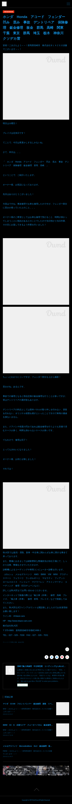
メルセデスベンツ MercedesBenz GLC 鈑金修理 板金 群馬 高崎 (33, 746)
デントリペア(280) (8, 642)
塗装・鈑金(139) (19, 642)
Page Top (36, 789)
